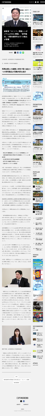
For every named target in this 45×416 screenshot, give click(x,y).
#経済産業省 (16, 382)
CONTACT (25, 404)
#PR (16, 376)
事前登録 (19, 104)
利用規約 (22, 409)
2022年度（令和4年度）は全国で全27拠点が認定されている (16, 198)
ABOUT (18, 404)
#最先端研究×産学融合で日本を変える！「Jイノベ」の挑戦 (16, 379)
